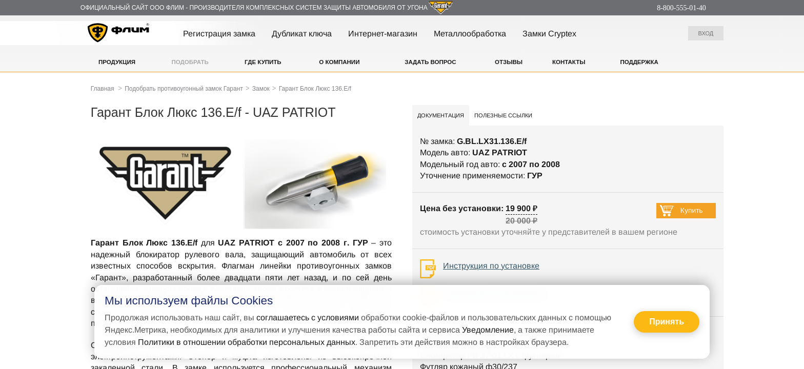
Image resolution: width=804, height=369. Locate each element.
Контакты (568, 62)
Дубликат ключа (302, 33)
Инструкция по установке (491, 265)
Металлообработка (470, 33)
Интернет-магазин (382, 33)
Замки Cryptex (549, 33)
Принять (666, 321)
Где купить (263, 62)
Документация (440, 115)
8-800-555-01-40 (681, 8)
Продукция (116, 62)
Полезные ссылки (503, 115)
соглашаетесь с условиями (307, 317)
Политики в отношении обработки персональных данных (246, 342)
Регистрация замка (219, 33)
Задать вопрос (430, 62)
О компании (339, 62)
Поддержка (639, 62)
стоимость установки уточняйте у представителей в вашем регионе (548, 232)
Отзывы (508, 62)
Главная (102, 88)
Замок (261, 88)
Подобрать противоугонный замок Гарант (184, 88)
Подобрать (190, 62)
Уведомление (488, 329)
